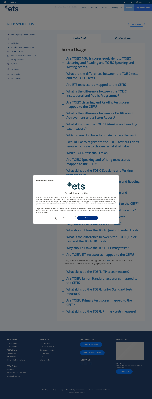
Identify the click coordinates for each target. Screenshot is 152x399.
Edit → (65, 218)
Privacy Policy (40, 210)
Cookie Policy (53, 210)
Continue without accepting (44, 180)
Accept (87, 218)
